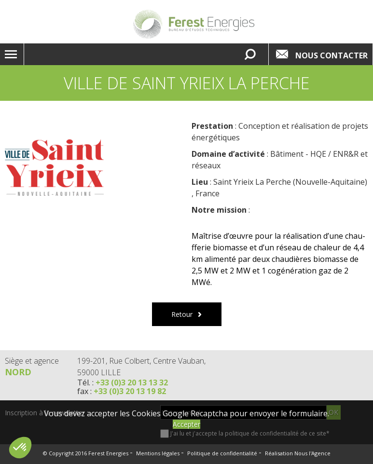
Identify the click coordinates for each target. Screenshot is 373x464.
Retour (182, 314)
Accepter (186, 424)
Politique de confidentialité (222, 453)
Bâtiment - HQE (298, 154)
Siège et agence (32, 360)
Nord (18, 372)
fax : (121, 391)
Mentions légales (158, 453)
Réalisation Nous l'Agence (298, 453)
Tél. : (122, 382)
